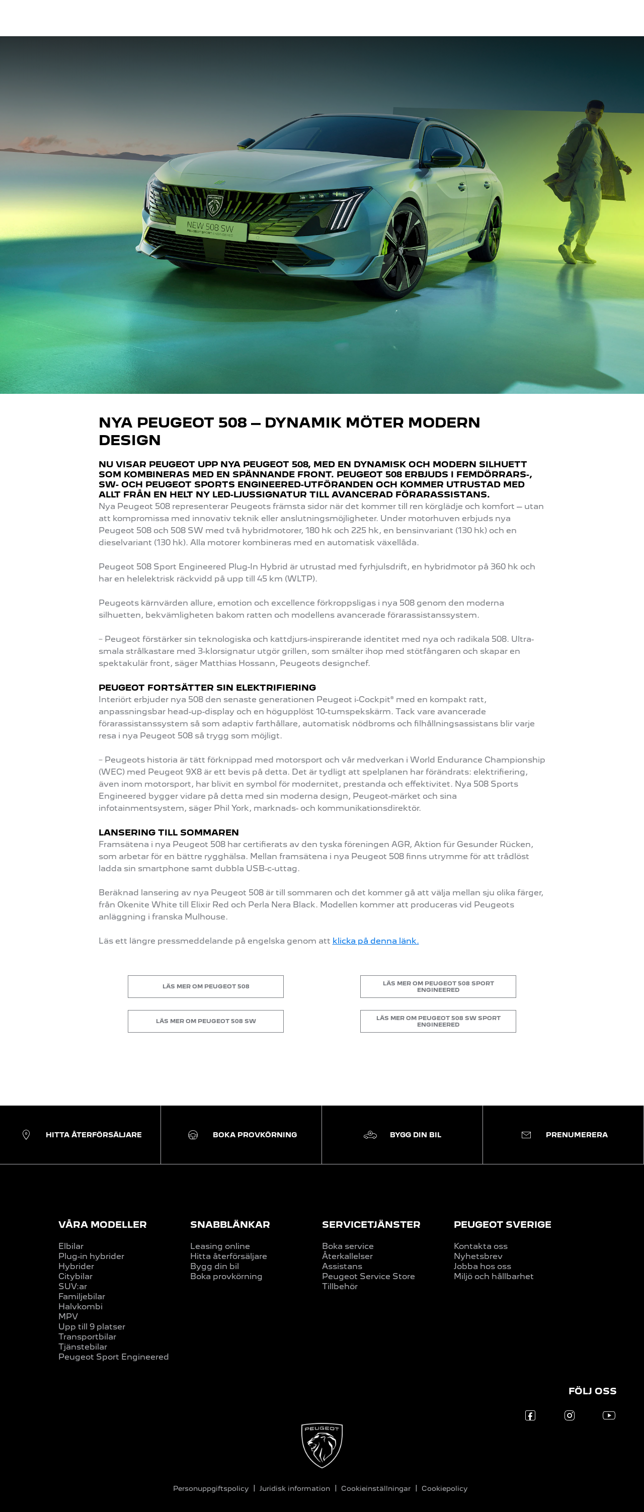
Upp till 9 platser (91, 1326)
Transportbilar (87, 1336)
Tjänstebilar (82, 1347)
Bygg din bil (214, 1266)
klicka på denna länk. (376, 941)
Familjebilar (81, 1296)
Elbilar (71, 1246)
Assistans (342, 1266)
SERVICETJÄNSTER (371, 1224)
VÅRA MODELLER (102, 1224)
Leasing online (220, 1246)
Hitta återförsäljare (228, 1256)
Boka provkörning (226, 1276)
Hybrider (76, 1266)
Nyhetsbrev (478, 1256)
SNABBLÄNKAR (230, 1224)
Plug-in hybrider (91, 1256)
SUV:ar (72, 1286)
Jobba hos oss (482, 1266)
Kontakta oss (481, 1246)
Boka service (348, 1246)
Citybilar (75, 1276)
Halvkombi (80, 1306)
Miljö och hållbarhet (494, 1276)
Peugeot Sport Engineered (113, 1357)
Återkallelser (347, 1256)
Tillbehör (340, 1286)
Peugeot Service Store (368, 1276)
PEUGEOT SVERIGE (502, 1224)
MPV (68, 1316)
